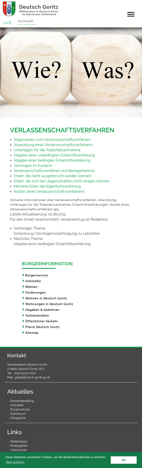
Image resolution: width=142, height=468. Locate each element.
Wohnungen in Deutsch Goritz (49, 304)
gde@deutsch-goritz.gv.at (32, 377)
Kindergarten (19, 445)
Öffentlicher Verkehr (41, 321)
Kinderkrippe (18, 441)
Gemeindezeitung (22, 401)
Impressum (18, 413)
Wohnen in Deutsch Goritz (46, 298)
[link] (73, 231)
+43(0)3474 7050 (25, 373)
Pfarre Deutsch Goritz (42, 327)
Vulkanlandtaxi (37, 315)
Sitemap (31, 333)
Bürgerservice (36, 275)
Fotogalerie (18, 418)
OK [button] (124, 460)
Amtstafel (33, 281)
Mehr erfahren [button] (15, 462)
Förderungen (35, 292)
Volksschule (18, 450)
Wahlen (31, 287)
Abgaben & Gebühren (42, 310)
